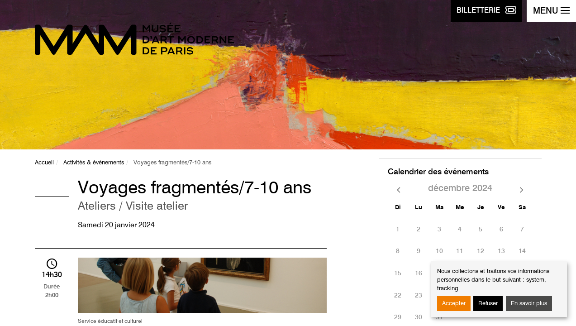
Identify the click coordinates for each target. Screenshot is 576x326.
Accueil (44, 163)
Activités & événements (93, 163)
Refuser (488, 304)
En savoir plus (529, 304)
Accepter (454, 304)
